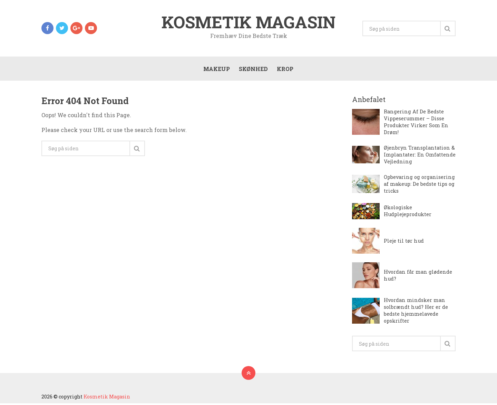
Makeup (216, 69)
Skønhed (252, 69)
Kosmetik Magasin (248, 22)
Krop (284, 69)
